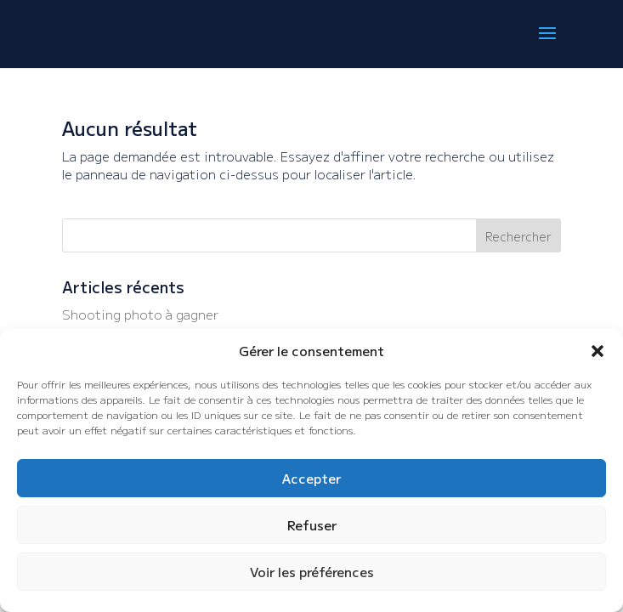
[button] (597, 351)
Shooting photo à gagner (140, 314)
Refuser (312, 525)
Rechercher (518, 236)
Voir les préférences (312, 572)
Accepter (311, 478)
